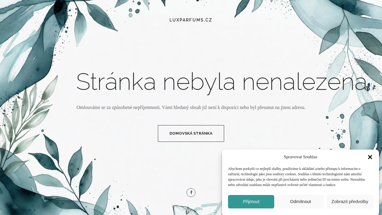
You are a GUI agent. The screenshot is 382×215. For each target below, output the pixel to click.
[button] (370, 159)
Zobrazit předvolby (350, 203)
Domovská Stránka (191, 133)
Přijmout (251, 203)
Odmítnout (300, 203)
